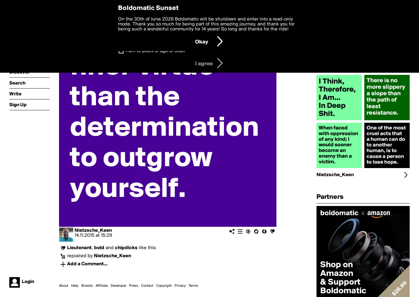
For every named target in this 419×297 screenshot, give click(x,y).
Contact (147, 286)
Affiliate (102, 286)
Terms (193, 286)
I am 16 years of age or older (155, 50)
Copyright (164, 286)
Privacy (180, 286)
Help (75, 286)
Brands (87, 286)
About (63, 286)
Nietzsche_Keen (93, 230)
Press (133, 286)
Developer (118, 286)
